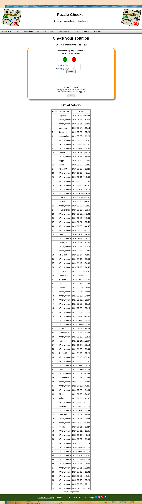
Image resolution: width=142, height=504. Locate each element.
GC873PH (75, 53)
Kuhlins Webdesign (45, 498)
